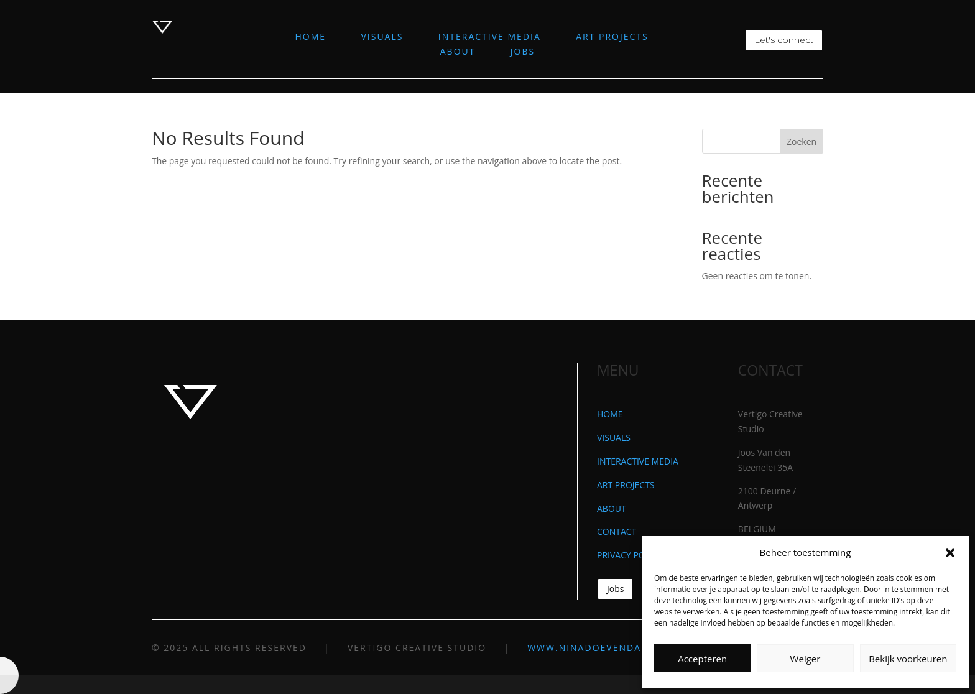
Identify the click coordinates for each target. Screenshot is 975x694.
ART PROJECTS (612, 36)
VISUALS (382, 36)
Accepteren (702, 658)
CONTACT (616, 531)
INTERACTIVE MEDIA (489, 36)
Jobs (615, 589)
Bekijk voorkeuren (908, 658)
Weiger (805, 658)
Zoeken (801, 141)
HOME (310, 36)
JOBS (523, 51)
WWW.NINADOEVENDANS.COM (604, 648)
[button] (950, 553)
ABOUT (458, 51)
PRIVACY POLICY (630, 555)
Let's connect (783, 39)
